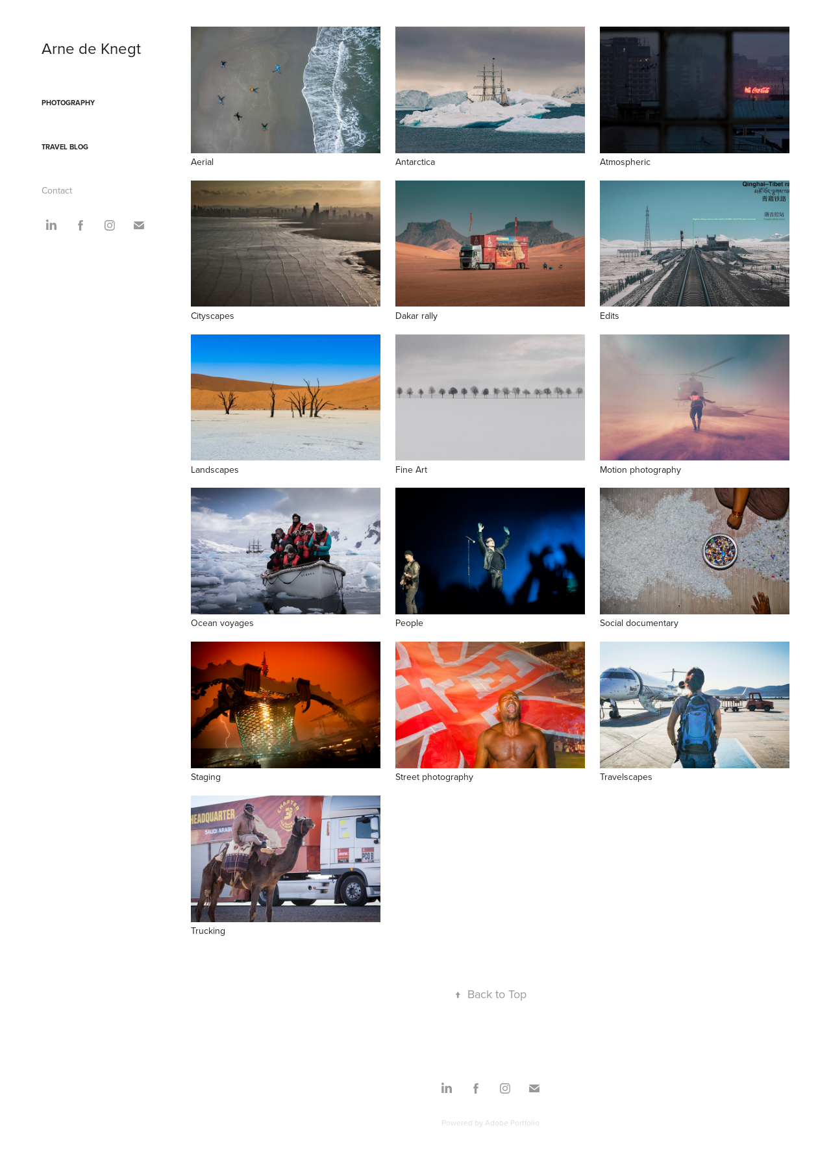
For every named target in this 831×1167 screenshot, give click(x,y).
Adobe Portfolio (512, 1122)
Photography (68, 102)
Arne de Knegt (91, 48)
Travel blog (65, 147)
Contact (57, 190)
